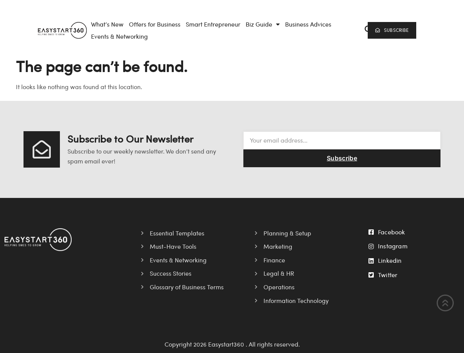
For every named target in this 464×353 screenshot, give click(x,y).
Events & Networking (119, 36)
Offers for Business (154, 24)
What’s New (107, 24)
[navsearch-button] (365, 30)
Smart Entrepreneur (213, 24)
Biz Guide (263, 24)
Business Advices (308, 24)
